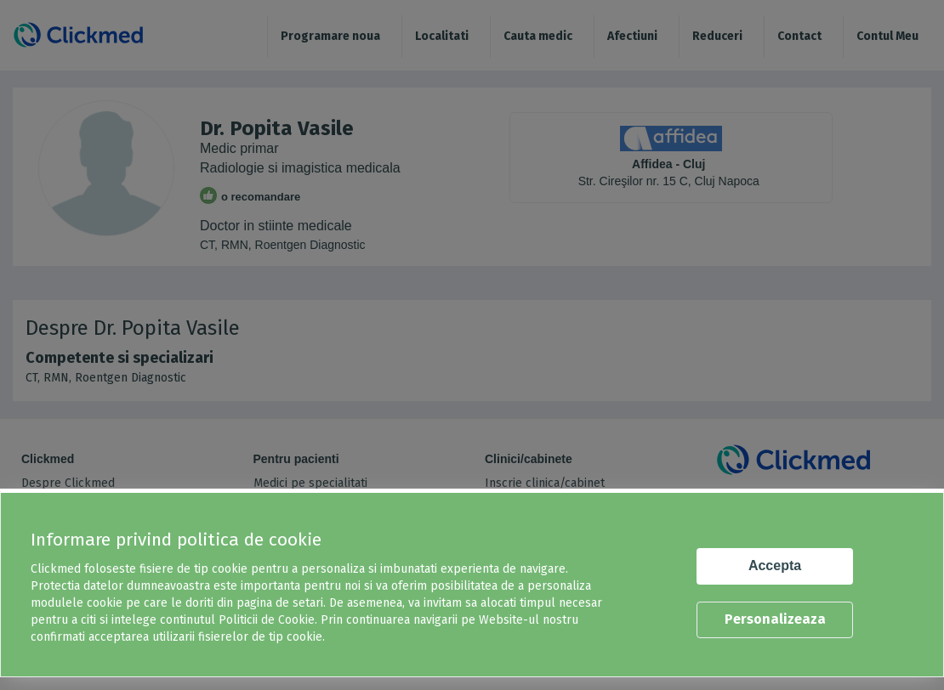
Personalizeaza (775, 619)
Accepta (774, 565)
